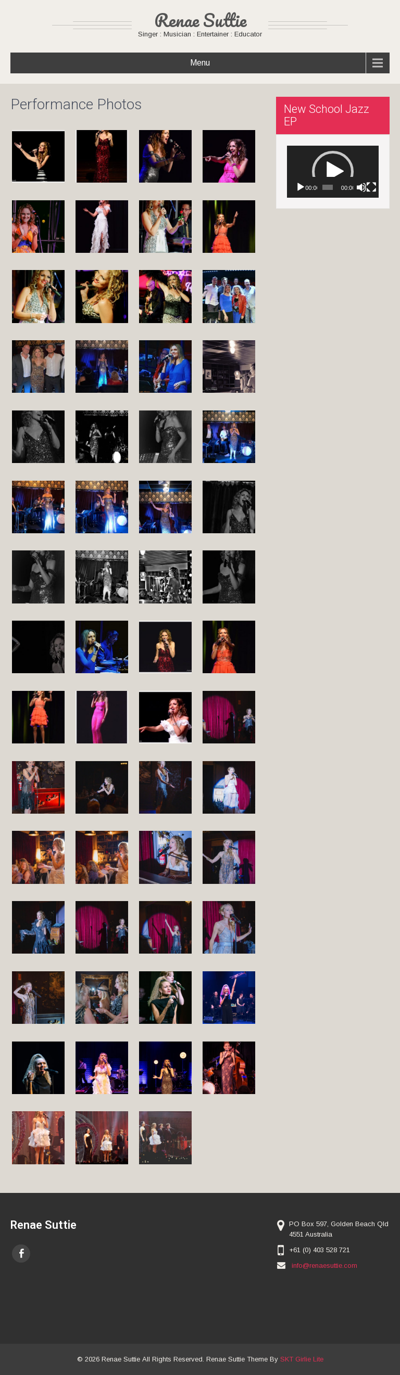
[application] (333, 171)
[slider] (327, 187)
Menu (200, 62)
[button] (333, 171)
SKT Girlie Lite (301, 1359)
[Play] (300, 187)
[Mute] (361, 187)
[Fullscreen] (371, 187)
